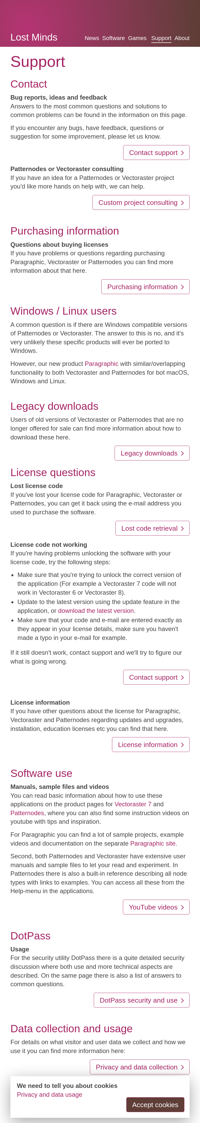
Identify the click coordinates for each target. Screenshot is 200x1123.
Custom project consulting (141, 202)
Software (113, 38)
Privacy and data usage (49, 1094)
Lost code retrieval (153, 528)
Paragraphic (101, 363)
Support (161, 38)
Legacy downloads (153, 453)
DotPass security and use (142, 1000)
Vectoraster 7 (133, 804)
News (92, 38)
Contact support (157, 153)
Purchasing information (146, 287)
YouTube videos (157, 907)
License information (151, 745)
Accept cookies (155, 1105)
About (182, 38)
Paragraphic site (152, 843)
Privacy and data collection (140, 1067)
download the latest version (96, 610)
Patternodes (27, 812)
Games (137, 38)
